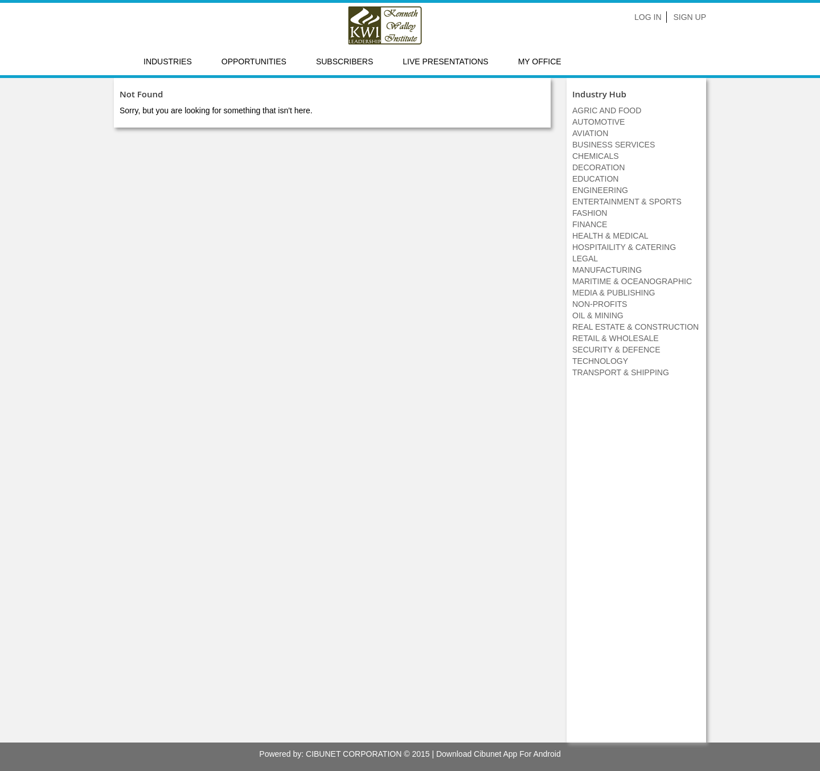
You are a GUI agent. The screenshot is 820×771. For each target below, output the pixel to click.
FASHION (589, 213)
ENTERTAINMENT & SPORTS (627, 201)
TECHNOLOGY (600, 361)
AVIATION (590, 133)
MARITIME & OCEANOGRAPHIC (632, 281)
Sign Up (689, 17)
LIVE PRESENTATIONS (445, 61)
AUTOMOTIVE (598, 121)
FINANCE (589, 224)
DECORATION (598, 167)
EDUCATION (595, 178)
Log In (647, 17)
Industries (168, 61)
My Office (539, 61)
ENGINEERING (600, 190)
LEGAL (585, 258)
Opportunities (254, 61)
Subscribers (344, 61)
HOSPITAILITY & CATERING (624, 247)
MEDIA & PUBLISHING (613, 292)
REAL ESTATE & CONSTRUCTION (635, 326)
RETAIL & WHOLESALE (615, 338)
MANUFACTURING (607, 269)
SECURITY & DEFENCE (616, 349)
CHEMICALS (595, 156)
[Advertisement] (636, 566)
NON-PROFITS (599, 304)
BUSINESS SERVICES (613, 144)
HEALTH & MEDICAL (610, 235)
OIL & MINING (598, 315)
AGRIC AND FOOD (606, 110)
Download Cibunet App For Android (498, 753)
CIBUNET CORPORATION (353, 753)
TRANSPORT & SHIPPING (620, 372)
